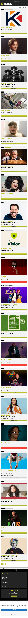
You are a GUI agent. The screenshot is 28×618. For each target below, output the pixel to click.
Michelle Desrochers (9, 500)
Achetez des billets (14, 33)
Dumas (3, 276)
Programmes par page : (21, 7)
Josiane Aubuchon (7, 332)
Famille (3, 285)
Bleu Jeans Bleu (6, 83)
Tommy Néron (6, 360)
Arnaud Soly (5, 56)
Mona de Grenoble (8, 194)
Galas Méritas (6, 28)
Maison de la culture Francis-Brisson (8, 141)
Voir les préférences (14, 614)
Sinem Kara (5, 415)
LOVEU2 (3, 528)
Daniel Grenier (7, 387)
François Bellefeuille (9, 555)
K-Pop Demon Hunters (9, 304)
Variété (3, 9)
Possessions (5, 111)
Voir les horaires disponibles (14, 477)
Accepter (14, 609)
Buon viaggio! (6, 249)
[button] (26, 601)
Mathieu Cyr (5, 443)
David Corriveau (7, 221)
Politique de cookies (13, 616)
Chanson (3, 64)
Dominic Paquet (7, 166)
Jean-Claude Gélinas (8, 471)
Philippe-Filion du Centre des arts (7, 31)
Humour (3, 147)
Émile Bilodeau (6, 138)
